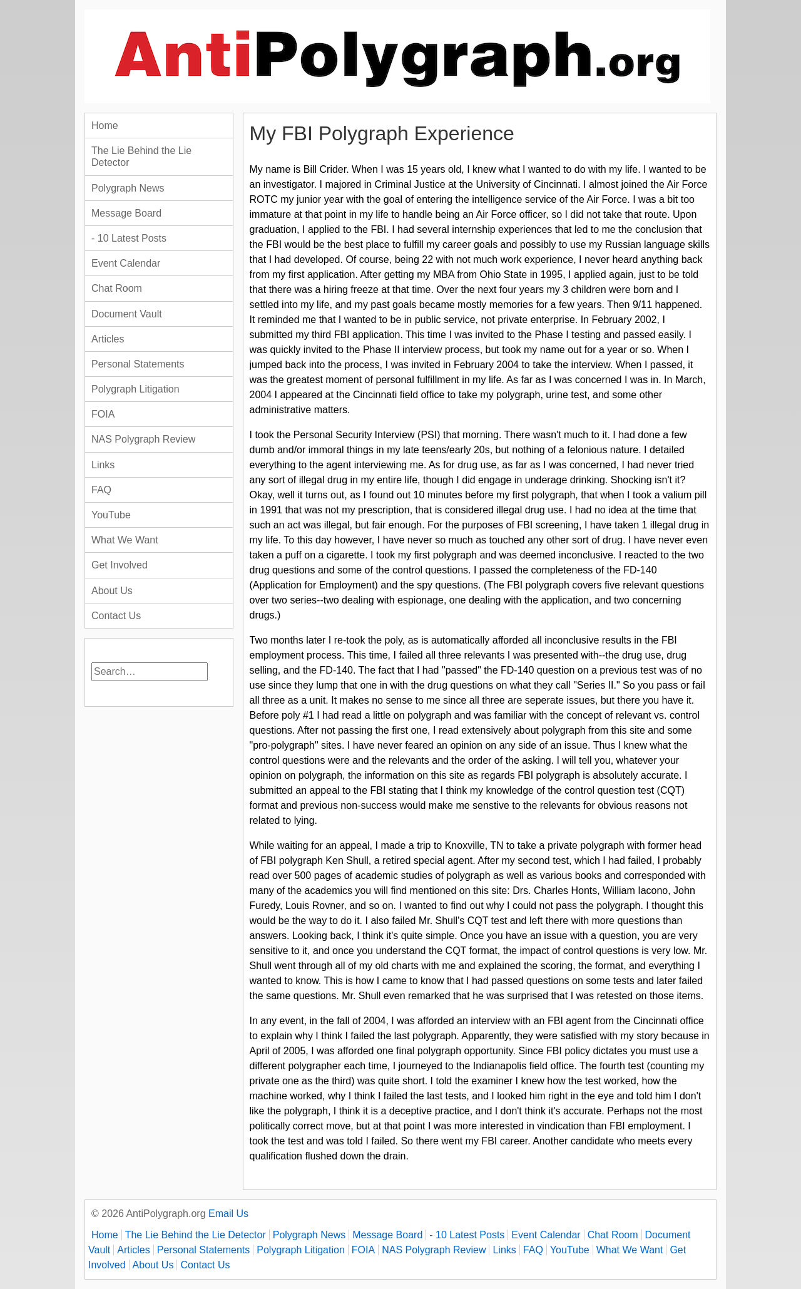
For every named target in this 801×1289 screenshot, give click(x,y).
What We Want (124, 540)
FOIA (103, 414)
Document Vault (126, 314)
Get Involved (119, 565)
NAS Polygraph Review (143, 439)
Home (104, 125)
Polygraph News (128, 188)
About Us (112, 590)
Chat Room (116, 288)
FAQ (101, 490)
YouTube (111, 515)
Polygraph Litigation (135, 389)
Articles (107, 339)
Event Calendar (125, 263)
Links (103, 465)
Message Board (126, 213)
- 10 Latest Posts (128, 238)
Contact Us (116, 615)
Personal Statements (138, 364)
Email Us (228, 1213)
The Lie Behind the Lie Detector (141, 156)
